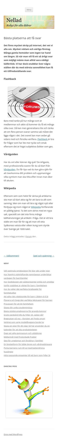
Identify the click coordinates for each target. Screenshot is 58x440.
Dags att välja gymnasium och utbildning (22, 333)
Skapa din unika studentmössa (18, 307)
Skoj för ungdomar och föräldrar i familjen (23, 340)
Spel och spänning (43, 255)
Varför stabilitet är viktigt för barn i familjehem (25, 285)
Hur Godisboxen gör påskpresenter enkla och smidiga (29, 281)
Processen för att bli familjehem (18, 303)
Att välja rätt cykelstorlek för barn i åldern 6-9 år (26, 296)
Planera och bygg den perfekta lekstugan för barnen (28, 300)
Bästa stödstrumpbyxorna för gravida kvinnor (25, 311)
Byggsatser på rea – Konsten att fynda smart (24, 318)
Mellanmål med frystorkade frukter (20, 337)
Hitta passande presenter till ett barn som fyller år (27, 355)
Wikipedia (36, 207)
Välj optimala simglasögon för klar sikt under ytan (27, 270)
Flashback (42, 139)
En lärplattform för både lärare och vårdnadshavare (28, 344)
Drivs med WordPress (13, 434)
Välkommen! (11, 255)
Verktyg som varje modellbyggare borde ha (24, 322)
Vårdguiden (9, 169)
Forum (29, 236)
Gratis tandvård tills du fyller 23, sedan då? (23, 314)
